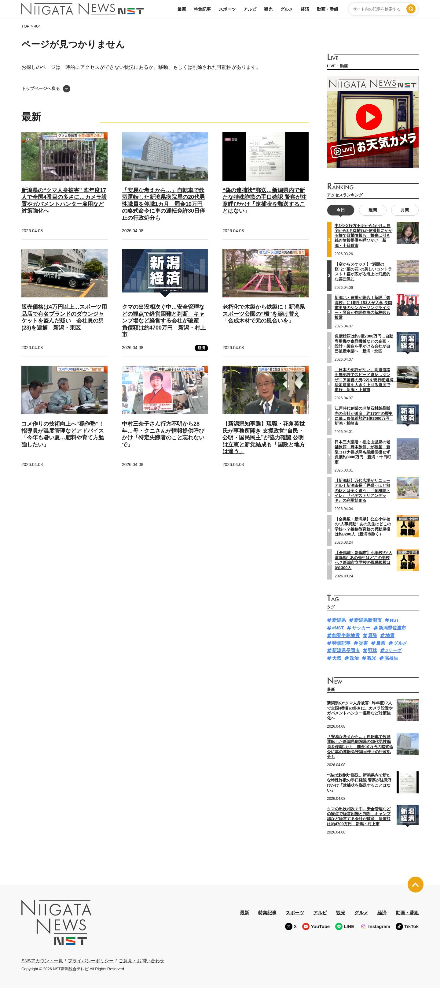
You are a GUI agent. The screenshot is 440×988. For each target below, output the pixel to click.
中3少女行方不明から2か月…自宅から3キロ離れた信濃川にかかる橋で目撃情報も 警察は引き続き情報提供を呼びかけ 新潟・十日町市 (363, 235)
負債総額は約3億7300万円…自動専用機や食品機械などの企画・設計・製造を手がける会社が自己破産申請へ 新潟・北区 (364, 343)
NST (394, 620)
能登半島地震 (346, 635)
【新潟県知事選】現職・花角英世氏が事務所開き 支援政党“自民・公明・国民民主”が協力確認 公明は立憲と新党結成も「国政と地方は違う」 (263, 437)
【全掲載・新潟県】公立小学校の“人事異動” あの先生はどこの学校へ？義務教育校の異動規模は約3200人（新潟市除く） (363, 526)
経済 (305, 9)
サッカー (361, 627)
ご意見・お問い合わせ (141, 960)
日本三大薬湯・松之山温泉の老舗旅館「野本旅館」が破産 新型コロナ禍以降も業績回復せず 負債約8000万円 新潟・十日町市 (364, 452)
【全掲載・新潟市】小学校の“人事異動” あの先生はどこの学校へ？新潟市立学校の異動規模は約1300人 (364, 560)
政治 (354, 658)
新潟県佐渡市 (392, 627)
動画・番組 (327, 9)
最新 (182, 9)
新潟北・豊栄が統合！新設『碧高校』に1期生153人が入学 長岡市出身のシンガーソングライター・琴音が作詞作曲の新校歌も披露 (363, 307)
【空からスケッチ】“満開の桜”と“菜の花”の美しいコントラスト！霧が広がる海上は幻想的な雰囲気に (363, 271)
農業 (380, 643)
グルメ (286, 9)
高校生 (391, 658)
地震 (389, 635)
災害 (363, 643)
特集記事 (202, 9)
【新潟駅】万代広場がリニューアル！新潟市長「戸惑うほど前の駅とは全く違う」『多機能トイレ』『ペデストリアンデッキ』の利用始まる (362, 490)
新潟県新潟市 (368, 620)
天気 (336, 658)
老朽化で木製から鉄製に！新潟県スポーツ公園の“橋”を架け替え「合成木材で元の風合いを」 (263, 314)
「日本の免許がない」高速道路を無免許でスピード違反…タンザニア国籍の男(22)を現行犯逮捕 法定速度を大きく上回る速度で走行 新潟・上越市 (366, 379)
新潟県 (339, 620)
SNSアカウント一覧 (42, 960)
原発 (372, 635)
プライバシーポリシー (91, 960)
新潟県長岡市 (346, 650)
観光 (268, 9)
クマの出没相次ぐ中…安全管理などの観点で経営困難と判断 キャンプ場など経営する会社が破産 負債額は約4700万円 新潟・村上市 (164, 320)
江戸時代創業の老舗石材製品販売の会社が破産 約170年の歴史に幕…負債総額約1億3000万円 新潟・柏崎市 (364, 416)
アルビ (250, 9)
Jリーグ (393, 650)
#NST (338, 627)
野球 (372, 650)
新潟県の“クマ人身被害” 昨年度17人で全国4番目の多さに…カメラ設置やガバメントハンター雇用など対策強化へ (360, 710)
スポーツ (227, 9)
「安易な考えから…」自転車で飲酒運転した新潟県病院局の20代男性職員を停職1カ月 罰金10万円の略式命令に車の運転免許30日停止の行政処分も (163, 204)
